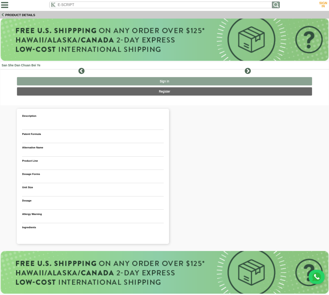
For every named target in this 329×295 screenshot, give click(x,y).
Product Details (20, 15)
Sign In (164, 81)
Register (164, 91)
